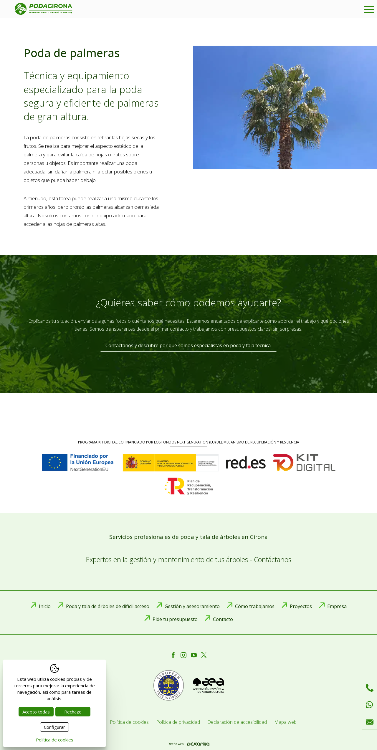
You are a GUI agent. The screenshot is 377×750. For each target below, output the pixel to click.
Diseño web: (188, 744)
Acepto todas (36, 712)
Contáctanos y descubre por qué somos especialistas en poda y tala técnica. (188, 345)
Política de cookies (54, 740)
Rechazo (73, 712)
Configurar (54, 727)
